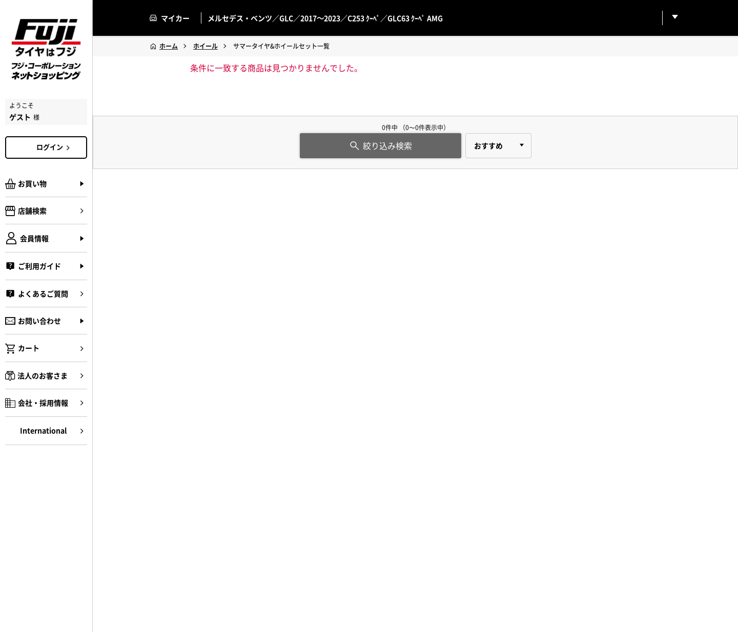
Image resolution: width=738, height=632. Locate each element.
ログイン (54, 147)
